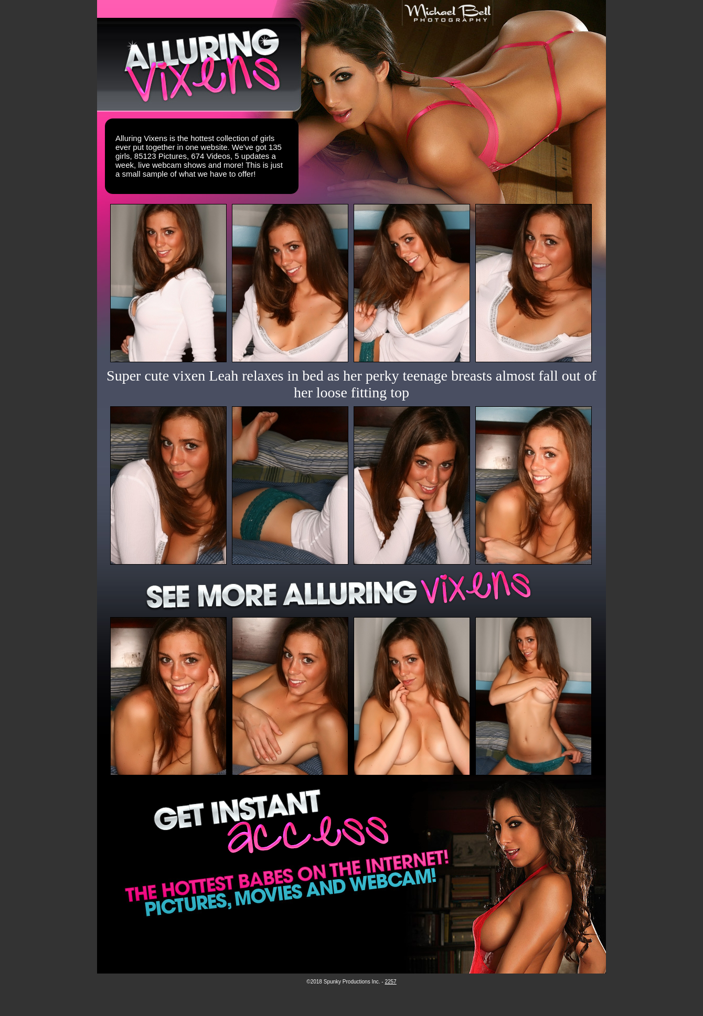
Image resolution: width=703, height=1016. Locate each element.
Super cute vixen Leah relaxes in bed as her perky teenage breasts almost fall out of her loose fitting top (351, 384)
